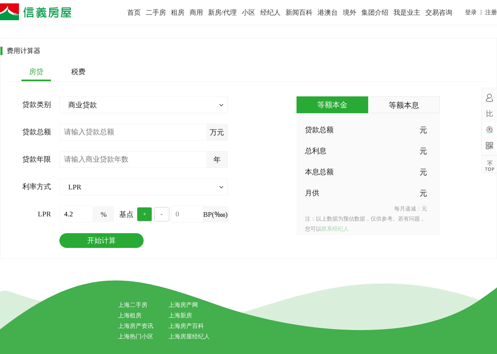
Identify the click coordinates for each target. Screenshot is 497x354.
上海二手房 (132, 305)
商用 (196, 12)
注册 (491, 12)
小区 (248, 12)
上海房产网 (183, 305)
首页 (134, 12)
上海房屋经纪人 (189, 336)
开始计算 (101, 241)
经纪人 (270, 12)
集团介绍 (374, 12)
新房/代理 (222, 12)
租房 (177, 12)
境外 (349, 12)
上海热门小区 (135, 336)
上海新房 (180, 315)
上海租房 (130, 315)
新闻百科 (299, 12)
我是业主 (406, 12)
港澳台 (328, 12)
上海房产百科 (186, 326)
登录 (471, 12)
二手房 (156, 12)
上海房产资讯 (135, 326)
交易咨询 (438, 12)
